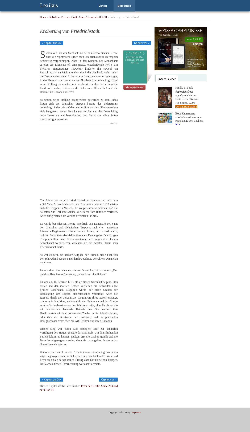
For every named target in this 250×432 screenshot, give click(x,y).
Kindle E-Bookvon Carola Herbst (185, 91)
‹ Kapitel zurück (51, 43)
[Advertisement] (79, 159)
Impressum (136, 412)
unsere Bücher (167, 79)
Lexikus (49, 5)
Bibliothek (124, 5)
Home (43, 17)
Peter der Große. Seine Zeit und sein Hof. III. (84, 17)
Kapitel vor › (141, 43)
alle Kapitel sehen (134, 87)
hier (177, 124)
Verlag (103, 5)
